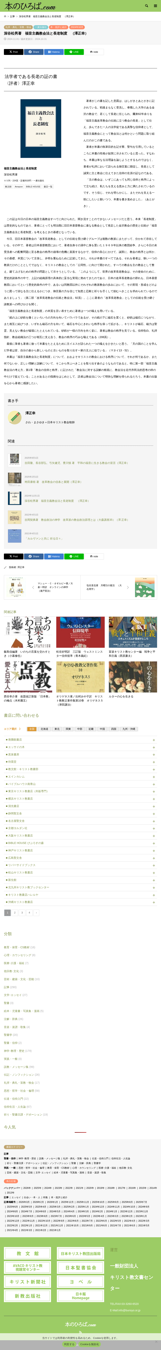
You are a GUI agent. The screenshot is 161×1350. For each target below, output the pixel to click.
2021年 (79, 1188)
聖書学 (11, 1034)
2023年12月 (126, 1211)
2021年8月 (101, 1225)
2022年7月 (87, 1220)
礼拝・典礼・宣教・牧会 (18, 27)
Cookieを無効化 (89, 1344)
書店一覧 (48, 186)
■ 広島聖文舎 (14, 857)
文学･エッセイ (15, 995)
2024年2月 (97, 1211)
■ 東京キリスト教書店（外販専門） (27, 791)
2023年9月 (27, 1216)
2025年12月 (67, 1202)
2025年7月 (141, 1202)
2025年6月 (12, 1206)
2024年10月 (77, 27)
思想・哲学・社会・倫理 (22, 1090)
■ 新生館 (11, 879)
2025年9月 (113, 1202)
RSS (80, 1332)
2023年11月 (142, 1211)
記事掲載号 (10, 1202)
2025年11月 (83, 1202)
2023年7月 (56, 1216)
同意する (69, 1344)
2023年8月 (42, 1216)
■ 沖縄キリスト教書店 (19, 902)
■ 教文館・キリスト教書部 (22, 769)
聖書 (8, 1003)
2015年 (143, 1188)
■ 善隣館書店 (14, 739)
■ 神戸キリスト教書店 (19, 850)
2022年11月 (28, 1220)
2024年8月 (12, 1211)
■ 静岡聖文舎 (14, 813)
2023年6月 (70, 1216)
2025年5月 (26, 1206)
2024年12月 (98, 1206)
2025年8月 (127, 1202)
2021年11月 (57, 1225)
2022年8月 (73, 1220)
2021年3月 (26, 1230)
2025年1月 (83, 1206)
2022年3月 (143, 1220)
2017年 (122, 1188)
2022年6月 (101, 1220)
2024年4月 (69, 1211)
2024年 (48, 1188)
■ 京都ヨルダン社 (16, 828)
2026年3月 (24, 1202)
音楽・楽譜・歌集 (17, 1027)
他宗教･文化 (13, 971)
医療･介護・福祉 (16, 963)
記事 (10, 987)
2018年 (111, 1188)
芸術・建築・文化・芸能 (22, 979)
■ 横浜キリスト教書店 (19, 798)
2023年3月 (112, 1216)
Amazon (19, 186)
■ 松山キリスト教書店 (19, 872)
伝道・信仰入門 (16, 1098)
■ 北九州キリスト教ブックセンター (27, 887)
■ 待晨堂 (11, 761)
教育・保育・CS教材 (19, 947)
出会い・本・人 (32, 1197)
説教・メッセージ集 (19, 1066)
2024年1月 (111, 1211)
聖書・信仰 (13, 1042)
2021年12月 (41, 1225)
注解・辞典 (13, 1019)
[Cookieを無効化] (156, 1342)
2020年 (90, 1188)
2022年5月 (115, 1220)
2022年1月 (26, 1225)
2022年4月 (129, 1220)
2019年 (101, 1188)
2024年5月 (55, 1211)
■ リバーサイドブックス (21, 865)
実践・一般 (13, 1058)
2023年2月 (127, 1216)
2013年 (10, 1192)
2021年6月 (129, 1225)
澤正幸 (20, 567)
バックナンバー (12, 1188)
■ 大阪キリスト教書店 (19, 835)
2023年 (59, 1188)
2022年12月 (13, 1220)
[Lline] (74, 52)
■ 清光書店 (12, 806)
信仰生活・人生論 (17, 1106)
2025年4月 (40, 1206)
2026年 (27, 1188)
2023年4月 (98, 1216)
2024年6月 (40, 1211)
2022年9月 (58, 1220)
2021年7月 (115, 1225)
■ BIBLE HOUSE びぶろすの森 (25, 843)
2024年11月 (113, 1206)
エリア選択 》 (14, 728)
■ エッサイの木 (15, 747)
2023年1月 (141, 1216)
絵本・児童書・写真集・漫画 (24, 1011)
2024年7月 (26, 1211)
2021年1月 (55, 1230)
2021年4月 (12, 1230)
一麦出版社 (41, 27)
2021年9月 (87, 1225)
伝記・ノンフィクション (22, 1074)
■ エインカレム (15, 776)
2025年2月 (69, 1206)
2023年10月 (13, 1216)
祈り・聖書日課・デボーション (26, 1114)
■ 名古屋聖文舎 (15, 820)
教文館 (8, 186)
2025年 (37, 1188)
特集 (45, 1197)
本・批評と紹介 (58, 27)
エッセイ (16, 1197)
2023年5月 (84, 1216)
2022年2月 (12, 1225)
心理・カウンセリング (19, 955)
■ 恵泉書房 (12, 754)
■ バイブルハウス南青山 (21, 783)
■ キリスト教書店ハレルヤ (22, 894)
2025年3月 (55, 1206)
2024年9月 (143, 1206)
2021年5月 (143, 1225)
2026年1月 (52, 1202)
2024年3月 (83, 1211)
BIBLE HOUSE (33, 186)
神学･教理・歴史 (18, 1050)
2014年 (153, 1188)
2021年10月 (72, 1225)
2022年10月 (44, 1220)
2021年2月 (40, 1230)
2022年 (69, 1188)
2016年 (132, 1188)
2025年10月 (98, 1202)
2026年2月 (38, 1202)
